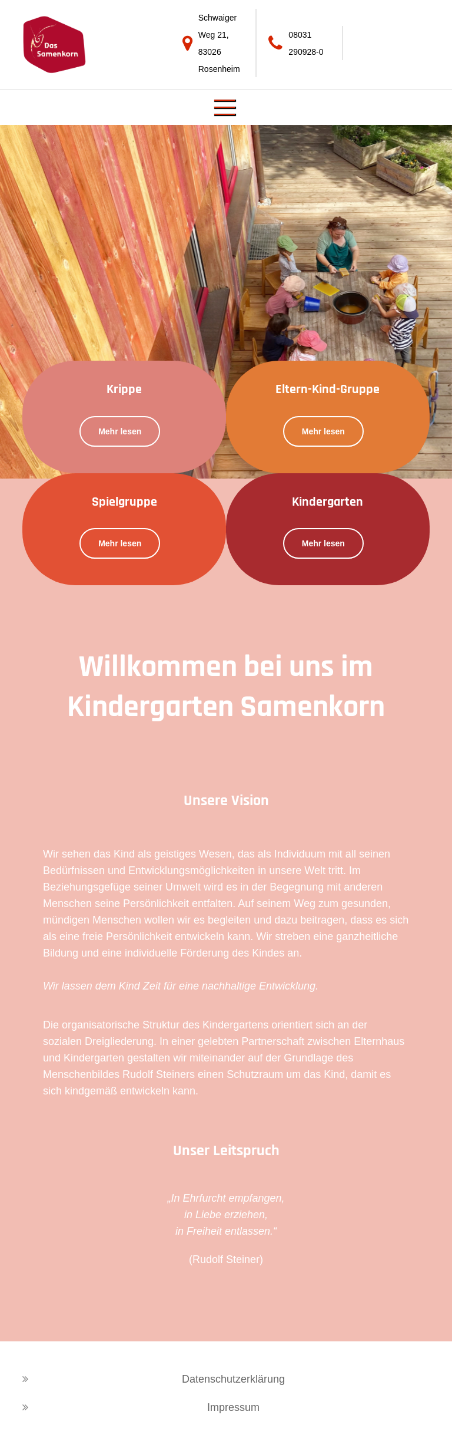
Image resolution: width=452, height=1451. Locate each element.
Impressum (233, 1407)
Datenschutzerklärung (233, 1379)
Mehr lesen (119, 431)
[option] (226, 302)
